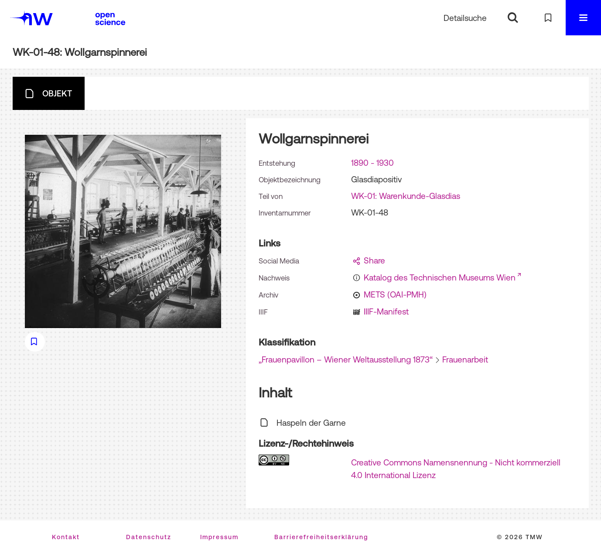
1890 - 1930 (372, 163)
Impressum (219, 536)
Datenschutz (148, 536)
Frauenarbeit (465, 359)
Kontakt (66, 536)
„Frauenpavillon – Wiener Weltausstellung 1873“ (346, 359)
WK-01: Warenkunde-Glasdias (405, 196)
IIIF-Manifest (386, 311)
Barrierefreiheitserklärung (321, 536)
